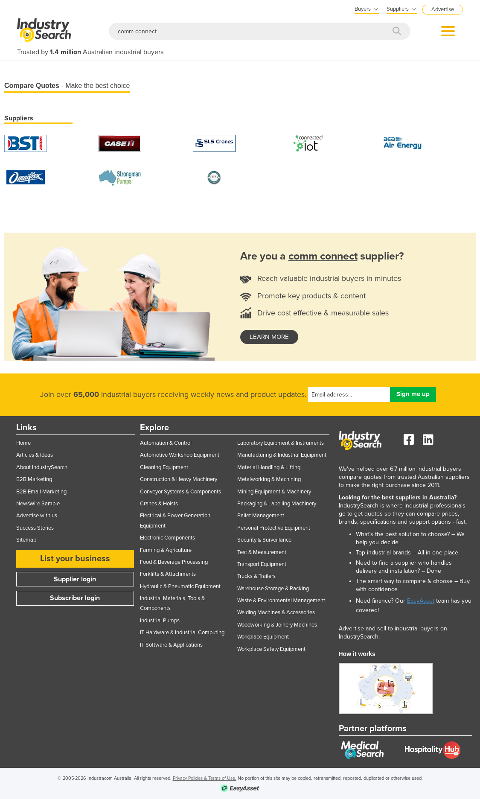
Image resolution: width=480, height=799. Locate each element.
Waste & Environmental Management (281, 600)
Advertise (442, 9)
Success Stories (35, 528)
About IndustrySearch (41, 467)
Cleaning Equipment (164, 467)
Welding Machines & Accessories (276, 612)
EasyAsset (420, 600)
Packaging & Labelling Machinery (276, 503)
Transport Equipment (261, 564)
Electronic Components (167, 537)
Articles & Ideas (34, 455)
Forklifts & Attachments (168, 574)
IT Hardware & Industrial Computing (182, 632)
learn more (269, 337)
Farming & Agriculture (166, 550)
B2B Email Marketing (41, 491)
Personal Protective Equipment (273, 528)
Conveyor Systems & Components (180, 491)
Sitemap (26, 540)
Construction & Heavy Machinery (178, 479)
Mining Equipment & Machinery (274, 491)
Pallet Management (260, 515)
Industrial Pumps (160, 620)
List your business (75, 559)
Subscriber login (75, 598)
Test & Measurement (261, 552)
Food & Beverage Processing (174, 562)
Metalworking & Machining (269, 479)
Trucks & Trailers (256, 576)
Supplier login (75, 579)
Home (23, 443)
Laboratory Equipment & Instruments (280, 443)
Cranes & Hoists (159, 503)
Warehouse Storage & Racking (273, 588)
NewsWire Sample (38, 503)
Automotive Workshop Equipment (179, 455)
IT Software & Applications (171, 645)
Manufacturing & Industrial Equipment (281, 455)
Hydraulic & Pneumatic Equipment (180, 586)
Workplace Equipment (263, 636)
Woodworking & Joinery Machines (277, 624)
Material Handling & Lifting (268, 467)
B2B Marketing (34, 479)
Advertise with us (36, 515)
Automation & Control (166, 443)
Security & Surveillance (264, 540)
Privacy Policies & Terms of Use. (204, 778)
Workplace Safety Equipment (271, 649)
